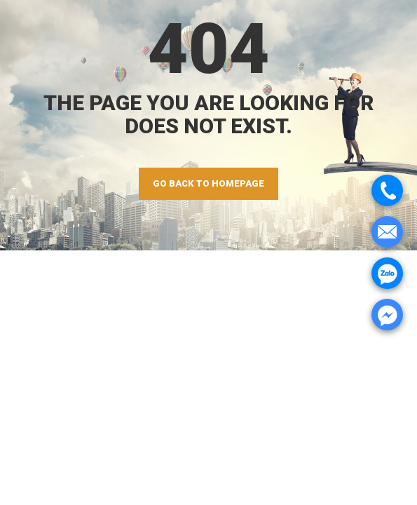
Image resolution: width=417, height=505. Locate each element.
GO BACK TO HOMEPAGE (208, 183)
